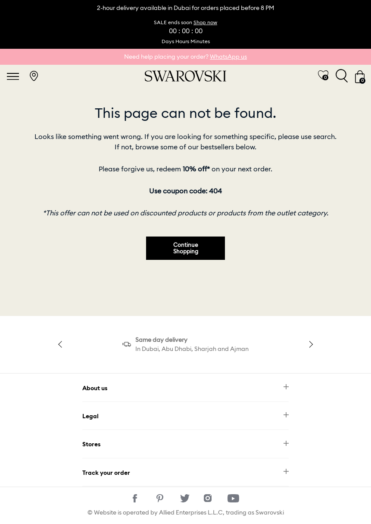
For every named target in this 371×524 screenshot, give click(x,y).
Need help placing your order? (185, 56)
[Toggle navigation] (12, 76)
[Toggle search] (341, 76)
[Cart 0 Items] (360, 76)
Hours (182, 41)
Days (168, 41)
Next (309, 344)
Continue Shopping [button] (185, 248)
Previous (61, 344)
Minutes (200, 41)
